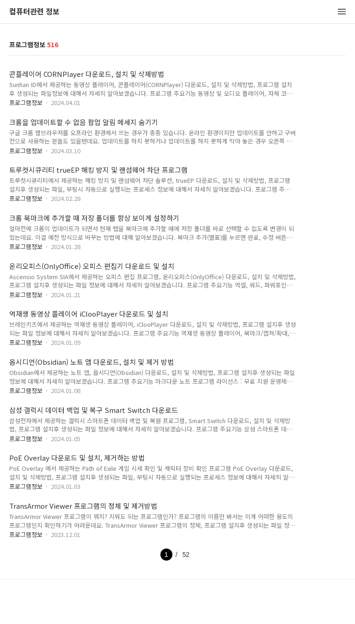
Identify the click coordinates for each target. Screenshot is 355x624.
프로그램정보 (26, 102)
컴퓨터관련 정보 (34, 12)
